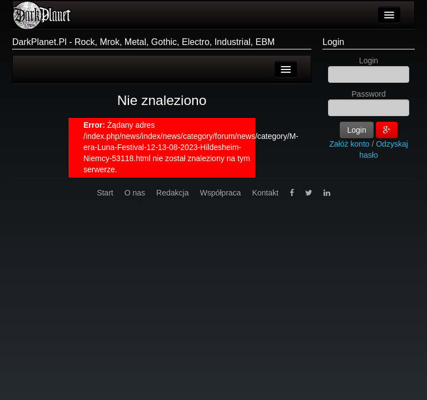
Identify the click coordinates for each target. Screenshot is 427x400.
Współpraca (220, 192)
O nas (135, 192)
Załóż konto (349, 143)
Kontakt (265, 192)
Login (333, 42)
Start (105, 192)
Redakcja (172, 192)
